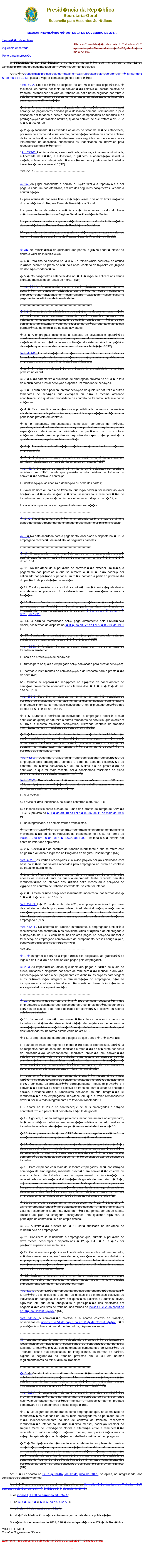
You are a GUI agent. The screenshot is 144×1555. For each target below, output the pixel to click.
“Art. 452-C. (29, 696)
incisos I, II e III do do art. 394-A (42, 1495)
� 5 (24, 1373)
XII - (23, 1339)
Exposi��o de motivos (17, 40)
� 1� (25, 184)
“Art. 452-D (28, 757)
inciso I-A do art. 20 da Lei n (40, 838)
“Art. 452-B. (28, 646)
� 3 (68, 625)
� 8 (43, 1502)
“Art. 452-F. (28, 860)
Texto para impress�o (16, 55)
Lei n (46, 1474)
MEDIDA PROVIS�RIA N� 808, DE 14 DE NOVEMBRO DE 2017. (72, 32)
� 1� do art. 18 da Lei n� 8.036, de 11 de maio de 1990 (85, 813)
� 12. (24, 1000)
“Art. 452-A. (28, 468)
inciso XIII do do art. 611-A (39, 1508)
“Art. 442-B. (29, 353)
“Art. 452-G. (28, 904)
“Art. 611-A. (29, 1318)
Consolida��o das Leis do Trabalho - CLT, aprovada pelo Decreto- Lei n (74, 73)
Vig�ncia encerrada (15, 48)
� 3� (25, 250)
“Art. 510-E (27, 1290)
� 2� (25, 311)
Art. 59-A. (29, 84)
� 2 (24, 518)
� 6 (23, 536)
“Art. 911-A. (29, 1392)
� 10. (25, 553)
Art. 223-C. (29, 152)
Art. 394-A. (31, 286)
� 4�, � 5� (27, 1502)
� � (98, 625)
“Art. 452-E (28, 780)
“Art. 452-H (28, 927)
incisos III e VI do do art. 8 (64, 1322)
